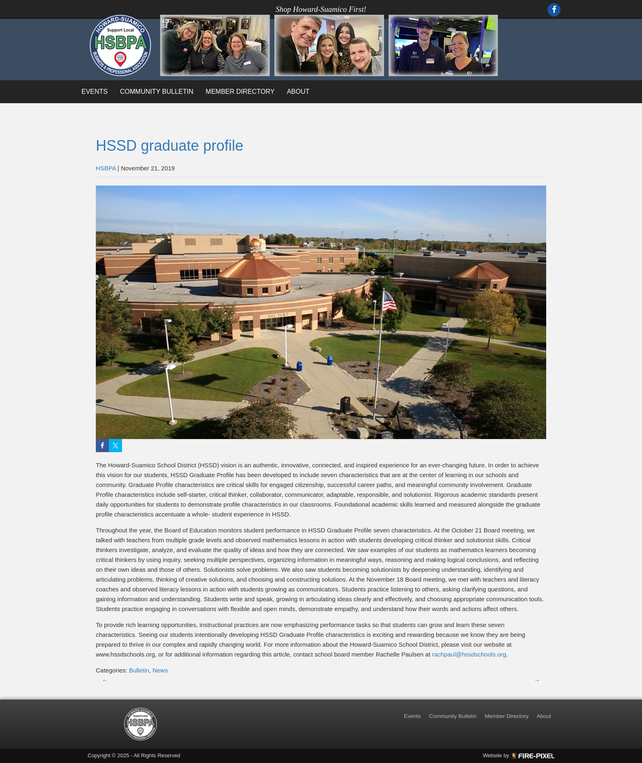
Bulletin (139, 670)
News (160, 670)
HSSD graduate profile (169, 145)
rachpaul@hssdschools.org (469, 654)
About (298, 91)
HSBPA (106, 168)
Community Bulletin (156, 91)
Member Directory (240, 91)
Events (94, 91)
